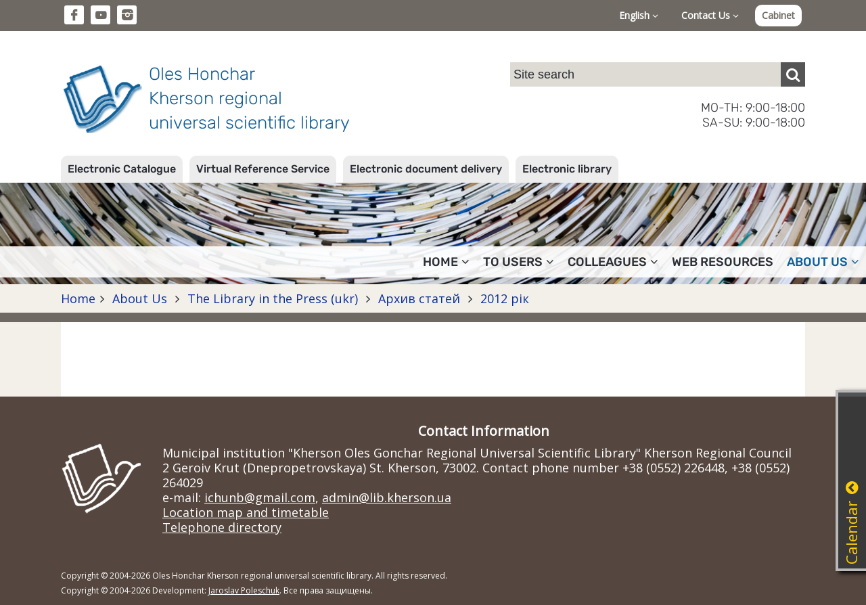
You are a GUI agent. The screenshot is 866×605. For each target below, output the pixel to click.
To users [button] (518, 261)
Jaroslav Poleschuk (243, 590)
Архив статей (419, 298)
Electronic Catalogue (122, 168)
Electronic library (567, 168)
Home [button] (446, 261)
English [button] (638, 15)
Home (78, 298)
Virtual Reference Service (262, 168)
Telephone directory (221, 527)
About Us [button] (823, 261)
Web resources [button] (722, 261)
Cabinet (778, 15)
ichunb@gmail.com (259, 497)
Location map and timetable (245, 512)
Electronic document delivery (426, 168)
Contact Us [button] (710, 15)
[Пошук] (793, 74)
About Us (139, 298)
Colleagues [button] (613, 261)
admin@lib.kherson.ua (386, 497)
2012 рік (503, 298)
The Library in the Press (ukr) (272, 298)
